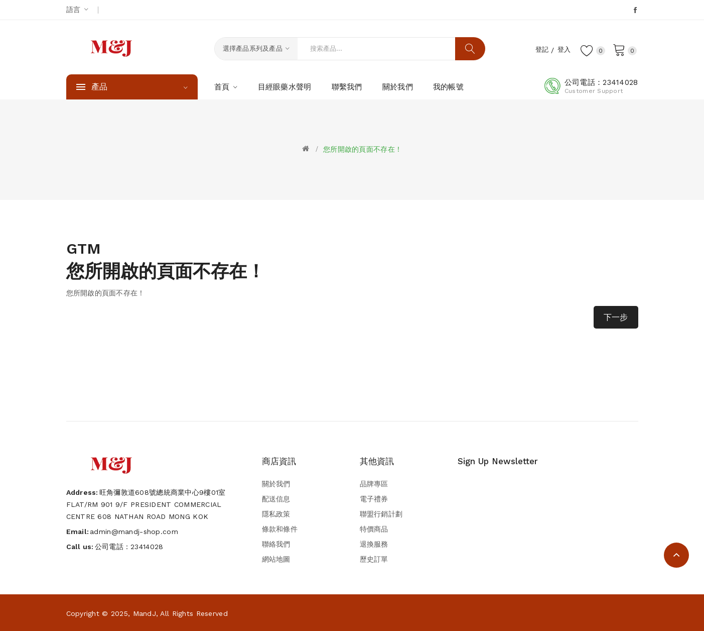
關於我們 (276, 484)
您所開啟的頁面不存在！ (362, 149)
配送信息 (276, 499)
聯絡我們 (276, 544)
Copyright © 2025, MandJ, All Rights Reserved (147, 613)
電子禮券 (374, 499)
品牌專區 (374, 484)
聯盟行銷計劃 (381, 514)
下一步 (616, 317)
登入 (562, 49)
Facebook (636, 10)
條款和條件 (280, 529)
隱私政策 (276, 514)
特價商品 (374, 529)
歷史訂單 (374, 559)
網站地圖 (276, 559)
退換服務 (374, 544)
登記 (538, 49)
